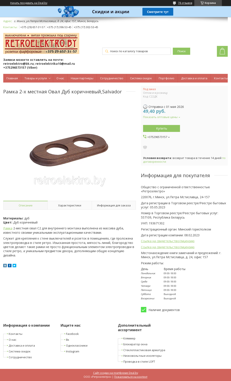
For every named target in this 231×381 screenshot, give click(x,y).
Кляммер (129, 338)
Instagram (72, 351)
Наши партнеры (82, 78)
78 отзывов (185, 3)
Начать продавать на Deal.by (28, 3)
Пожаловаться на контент (130, 377)
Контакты (221, 78)
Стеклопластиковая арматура (144, 350)
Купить (161, 128)
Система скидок (141, 78)
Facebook (72, 334)
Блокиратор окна (135, 344)
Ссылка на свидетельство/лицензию (168, 241)
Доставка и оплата (194, 78)
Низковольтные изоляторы (142, 356)
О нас (60, 78)
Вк (67, 340)
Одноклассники (76, 345)
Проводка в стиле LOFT (139, 361)
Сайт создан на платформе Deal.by (115, 373)
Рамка (7, 228)
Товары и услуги (36, 78)
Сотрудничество (111, 78)
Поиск (182, 51)
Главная (12, 78)
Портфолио (166, 78)
